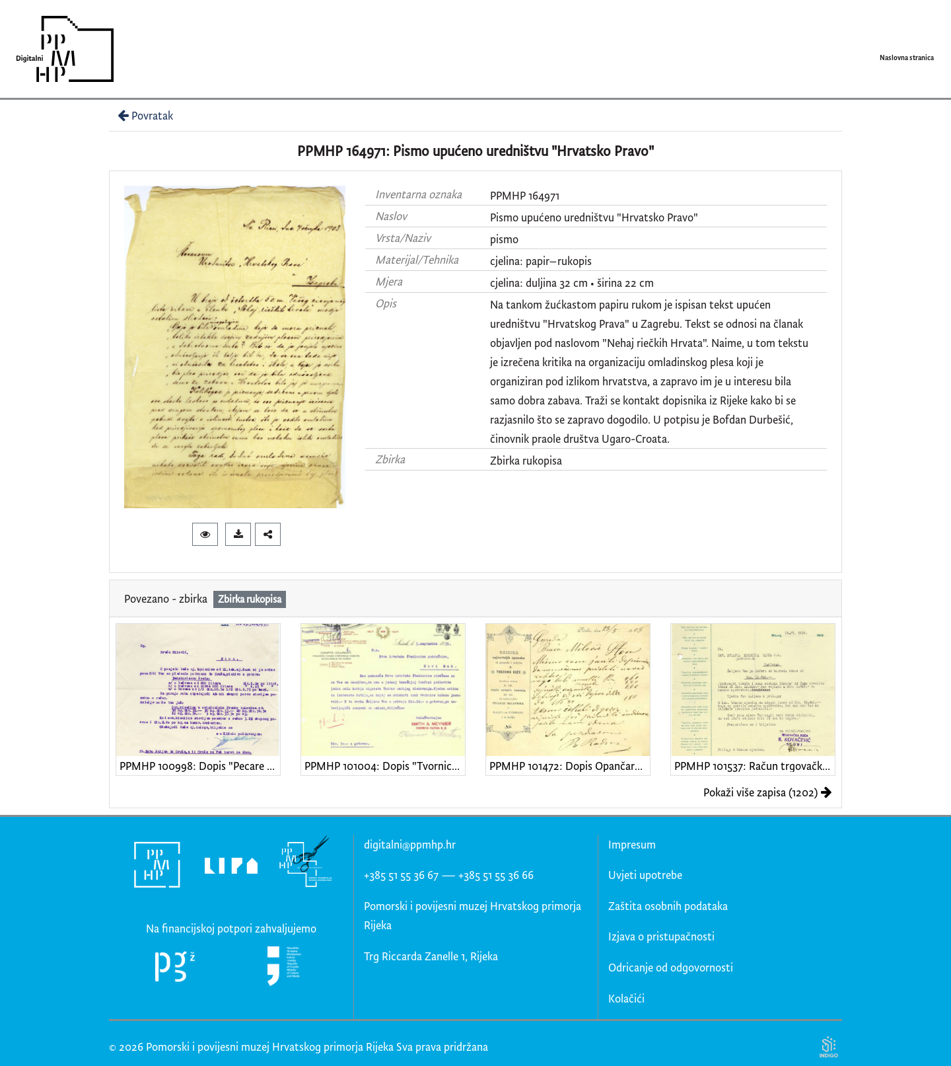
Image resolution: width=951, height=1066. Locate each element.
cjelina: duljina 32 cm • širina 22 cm (572, 282)
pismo (504, 239)
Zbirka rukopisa (526, 460)
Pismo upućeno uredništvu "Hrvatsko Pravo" (594, 217)
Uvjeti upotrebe (645, 874)
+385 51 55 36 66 (496, 874)
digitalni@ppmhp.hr (410, 844)
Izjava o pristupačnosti (661, 936)
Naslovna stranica (907, 57)
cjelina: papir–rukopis (541, 260)
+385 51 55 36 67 (401, 874)
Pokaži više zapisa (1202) (767, 792)
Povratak (144, 115)
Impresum (632, 844)
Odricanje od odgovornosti (670, 967)
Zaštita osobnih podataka (668, 905)
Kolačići (626, 998)
